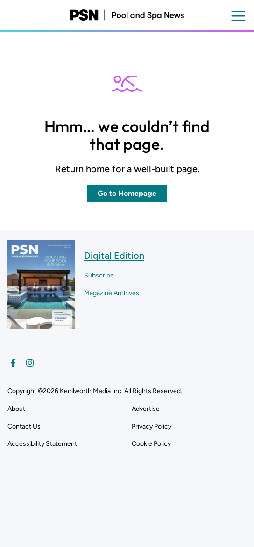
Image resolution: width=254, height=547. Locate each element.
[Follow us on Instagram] (29, 362)
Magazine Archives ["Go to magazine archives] (111, 293)
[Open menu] (238, 16)
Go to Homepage (127, 193)
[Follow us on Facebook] (13, 362)
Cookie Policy (151, 444)
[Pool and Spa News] (126, 15)
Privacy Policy (151, 426)
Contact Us (24, 426)
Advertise (146, 409)
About (16, 409)
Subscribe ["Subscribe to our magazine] (99, 275)
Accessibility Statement (42, 444)
